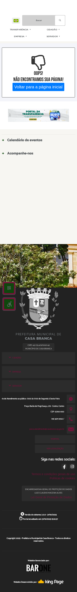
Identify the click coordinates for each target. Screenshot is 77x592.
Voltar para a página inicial (38, 86)
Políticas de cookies (62, 478)
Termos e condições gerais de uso (53, 474)
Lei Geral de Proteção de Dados (51, 497)
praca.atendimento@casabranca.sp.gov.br (46, 429)
